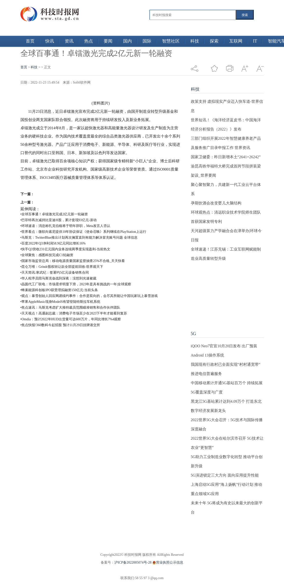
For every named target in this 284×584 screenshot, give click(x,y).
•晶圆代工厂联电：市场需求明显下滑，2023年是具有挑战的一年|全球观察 (75, 284)
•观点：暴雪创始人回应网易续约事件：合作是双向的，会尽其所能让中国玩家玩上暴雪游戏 (89, 296)
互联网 (235, 41)
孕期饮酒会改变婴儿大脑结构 (216, 203)
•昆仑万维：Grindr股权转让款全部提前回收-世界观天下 (61, 267)
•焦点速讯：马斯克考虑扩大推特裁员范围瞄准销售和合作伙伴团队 (70, 307)
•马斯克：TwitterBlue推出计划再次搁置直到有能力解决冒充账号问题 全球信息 (78, 237)
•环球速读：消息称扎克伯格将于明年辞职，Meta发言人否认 (65, 226)
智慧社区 (171, 41)
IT (255, 41)
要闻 (108, 41)
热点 (88, 41)
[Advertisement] (227, 293)
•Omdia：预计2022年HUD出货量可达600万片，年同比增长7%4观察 (70, 319)
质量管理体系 (56, 186)
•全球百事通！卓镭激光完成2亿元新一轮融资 (54, 214)
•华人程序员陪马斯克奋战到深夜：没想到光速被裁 (58, 278)
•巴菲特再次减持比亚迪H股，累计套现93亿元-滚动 (58, 220)
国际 (147, 41)
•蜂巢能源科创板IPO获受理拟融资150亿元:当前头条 (59, 290)
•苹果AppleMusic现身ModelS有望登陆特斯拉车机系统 (60, 302)
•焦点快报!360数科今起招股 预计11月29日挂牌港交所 (60, 325)
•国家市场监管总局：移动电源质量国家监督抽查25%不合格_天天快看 (72, 261)
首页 (30, 41)
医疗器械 (93, 186)
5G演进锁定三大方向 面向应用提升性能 (225, 475)
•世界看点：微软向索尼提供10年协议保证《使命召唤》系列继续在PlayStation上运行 (83, 232)
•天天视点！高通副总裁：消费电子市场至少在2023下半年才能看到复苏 (73, 313)
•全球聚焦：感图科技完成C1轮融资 (46, 255)
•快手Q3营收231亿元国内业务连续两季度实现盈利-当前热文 (65, 249)
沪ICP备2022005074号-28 (132, 562)
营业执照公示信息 (167, 562)
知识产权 (77, 186)
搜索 (245, 15)
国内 (127, 41)
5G (193, 333)
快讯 (49, 41)
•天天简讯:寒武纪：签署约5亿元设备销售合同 (54, 272)
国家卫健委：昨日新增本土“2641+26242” (226, 157)
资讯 (69, 41)
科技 (194, 41)
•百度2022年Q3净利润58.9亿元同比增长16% (53, 243)
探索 (214, 41)
